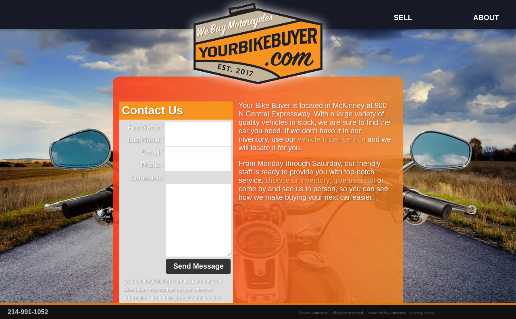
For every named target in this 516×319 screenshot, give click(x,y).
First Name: (179, 128)
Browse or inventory (297, 180)
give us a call (354, 180)
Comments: (147, 178)
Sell (402, 18)
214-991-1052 (28, 311)
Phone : (186, 165)
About (486, 18)
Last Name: (179, 140)
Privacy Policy (422, 313)
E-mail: (186, 153)
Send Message (198, 266)
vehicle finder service (332, 139)
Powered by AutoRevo (387, 313)
